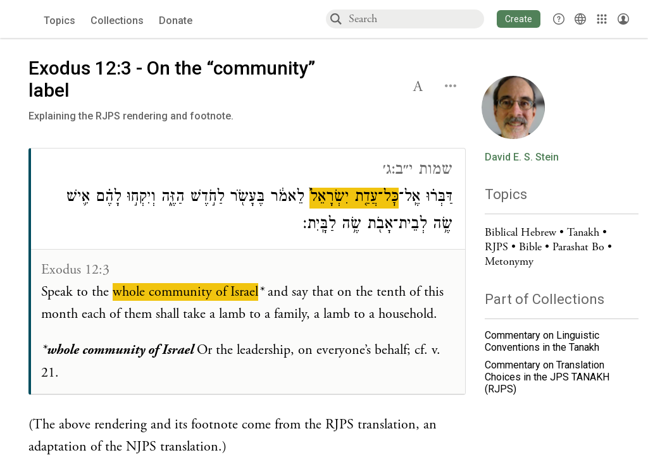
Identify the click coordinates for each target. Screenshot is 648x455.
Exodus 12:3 (75, 270)
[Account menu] (623, 19)
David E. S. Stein (522, 157)
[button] (518, 19)
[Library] (602, 19)
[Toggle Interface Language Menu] (580, 19)
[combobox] (415, 19)
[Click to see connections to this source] (248, 271)
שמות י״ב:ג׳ (417, 171)
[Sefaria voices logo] (25, 19)
